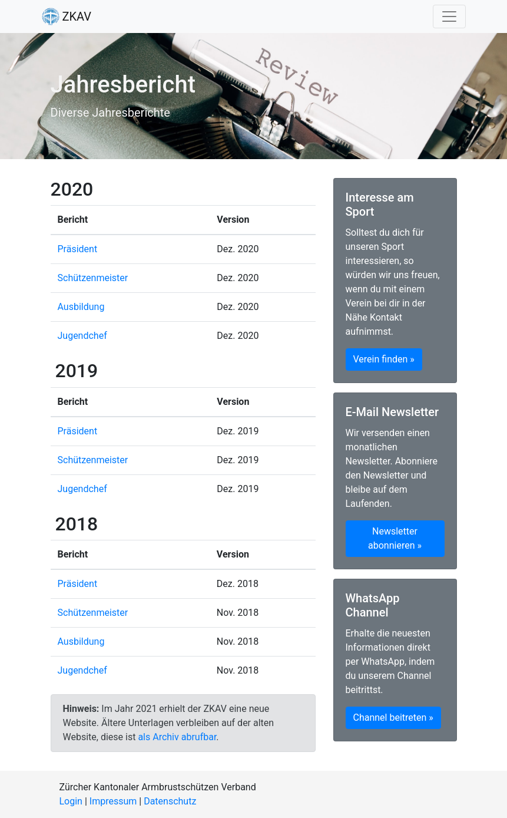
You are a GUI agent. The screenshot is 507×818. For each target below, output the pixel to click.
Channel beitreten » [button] (393, 717)
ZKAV (66, 16)
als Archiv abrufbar (177, 737)
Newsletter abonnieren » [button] (395, 538)
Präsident (78, 249)
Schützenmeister (93, 277)
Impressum (113, 801)
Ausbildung (81, 306)
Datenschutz (170, 801)
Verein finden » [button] (384, 359)
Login (70, 801)
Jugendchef (82, 335)
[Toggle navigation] (449, 16)
